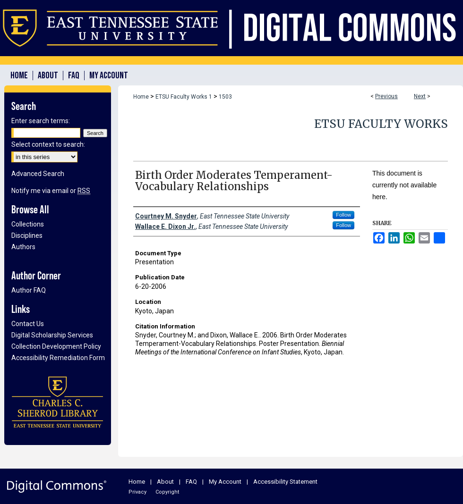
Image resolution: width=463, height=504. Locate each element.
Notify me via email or (50, 190)
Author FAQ (28, 290)
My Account (225, 481)
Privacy (137, 492)
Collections (27, 224)
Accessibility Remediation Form (58, 357)
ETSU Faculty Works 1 (183, 96)
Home (141, 96)
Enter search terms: (40, 121)
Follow (343, 215)
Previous (386, 96)
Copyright (167, 492)
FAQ (191, 481)
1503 (225, 96)
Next (420, 96)
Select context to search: (48, 144)
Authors (23, 247)
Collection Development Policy (56, 346)
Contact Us (27, 324)
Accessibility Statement (285, 481)
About (165, 481)
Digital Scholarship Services (52, 335)
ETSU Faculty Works (381, 124)
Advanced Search (37, 173)
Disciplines (27, 235)
